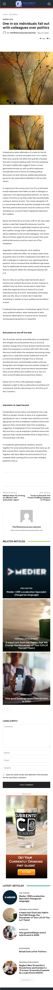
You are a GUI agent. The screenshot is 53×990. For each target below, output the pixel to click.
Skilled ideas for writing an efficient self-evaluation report (14, 498)
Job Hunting (26, 588)
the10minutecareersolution (23, 33)
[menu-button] (4, 4)
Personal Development (26, 639)
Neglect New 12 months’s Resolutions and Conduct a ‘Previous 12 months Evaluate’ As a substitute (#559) (34, 969)
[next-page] (9, 710)
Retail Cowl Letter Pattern (32, 951)
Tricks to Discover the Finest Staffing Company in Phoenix (39, 498)
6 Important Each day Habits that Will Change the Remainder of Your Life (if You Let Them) (26, 645)
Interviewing (24, 948)
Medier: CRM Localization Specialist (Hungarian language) (26, 593)
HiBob (38, 155)
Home (5, 14)
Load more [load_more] (26, 980)
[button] (49, 4)
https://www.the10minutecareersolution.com (26, 530)
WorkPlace (13, 14)
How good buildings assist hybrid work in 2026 (26, 700)
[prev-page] (4, 710)
